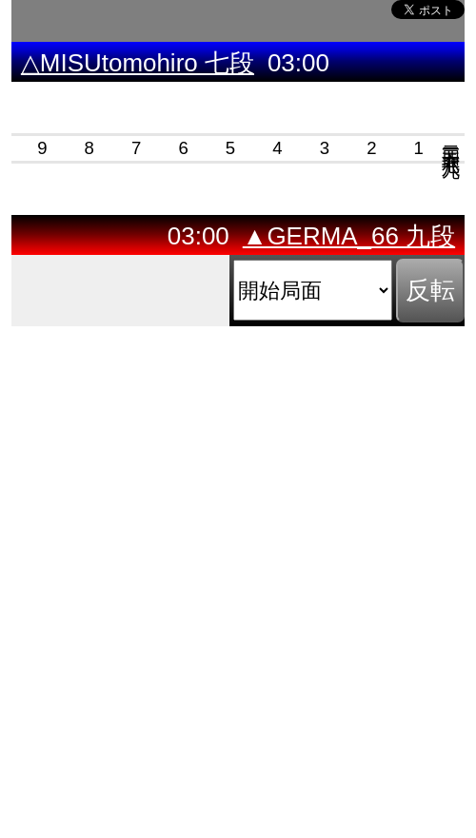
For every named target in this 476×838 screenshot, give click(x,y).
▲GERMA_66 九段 (349, 236)
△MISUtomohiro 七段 (137, 63)
